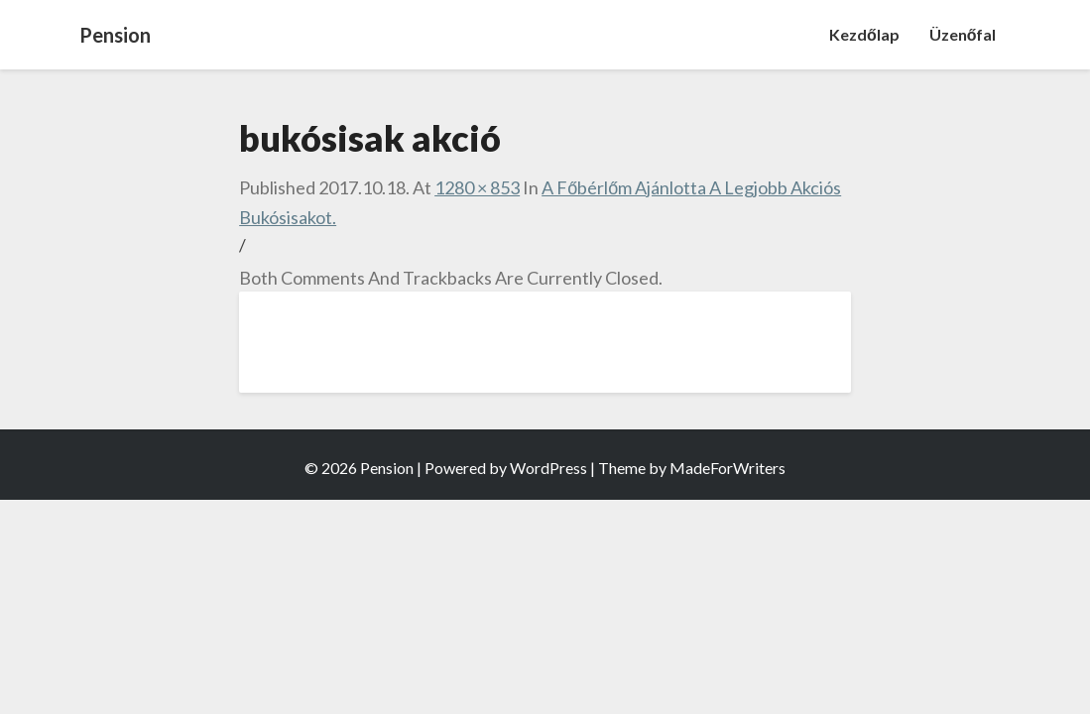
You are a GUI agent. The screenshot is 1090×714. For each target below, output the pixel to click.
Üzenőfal (963, 34)
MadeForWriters (727, 467)
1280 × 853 (477, 187)
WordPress (548, 467)
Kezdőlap (864, 34)
